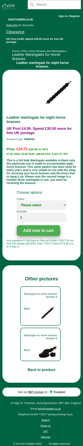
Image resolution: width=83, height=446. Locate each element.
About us (45, 425)
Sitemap (45, 437)
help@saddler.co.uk (20, 19)
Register (74, 16)
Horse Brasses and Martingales (47, 51)
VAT (45, 431)
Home (15, 51)
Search (45, 420)
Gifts (24, 51)
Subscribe (12, 25)
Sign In (62, 16)
